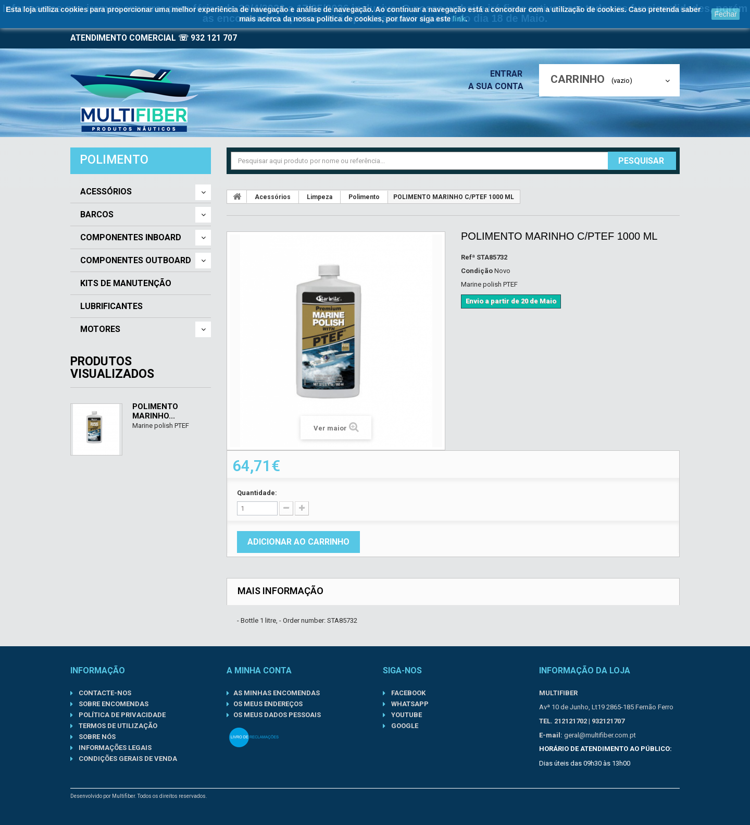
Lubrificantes (111, 306)
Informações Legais (114, 748)
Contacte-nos (104, 693)
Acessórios (106, 191)
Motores (100, 329)
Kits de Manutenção (125, 283)
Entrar (509, 74)
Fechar (725, 14)
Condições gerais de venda (127, 758)
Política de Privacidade (121, 715)
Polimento (364, 197)
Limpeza (319, 197)
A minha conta (259, 670)
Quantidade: (257, 493)
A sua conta (498, 86)
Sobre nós (96, 737)
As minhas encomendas (276, 693)
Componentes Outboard (135, 260)
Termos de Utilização (117, 726)
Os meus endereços (268, 704)
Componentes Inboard (130, 237)
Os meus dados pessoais (277, 715)
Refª (468, 257)
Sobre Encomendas (112, 704)
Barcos (97, 214)
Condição (477, 271)
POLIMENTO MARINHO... (155, 411)
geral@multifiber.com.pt (600, 735)
